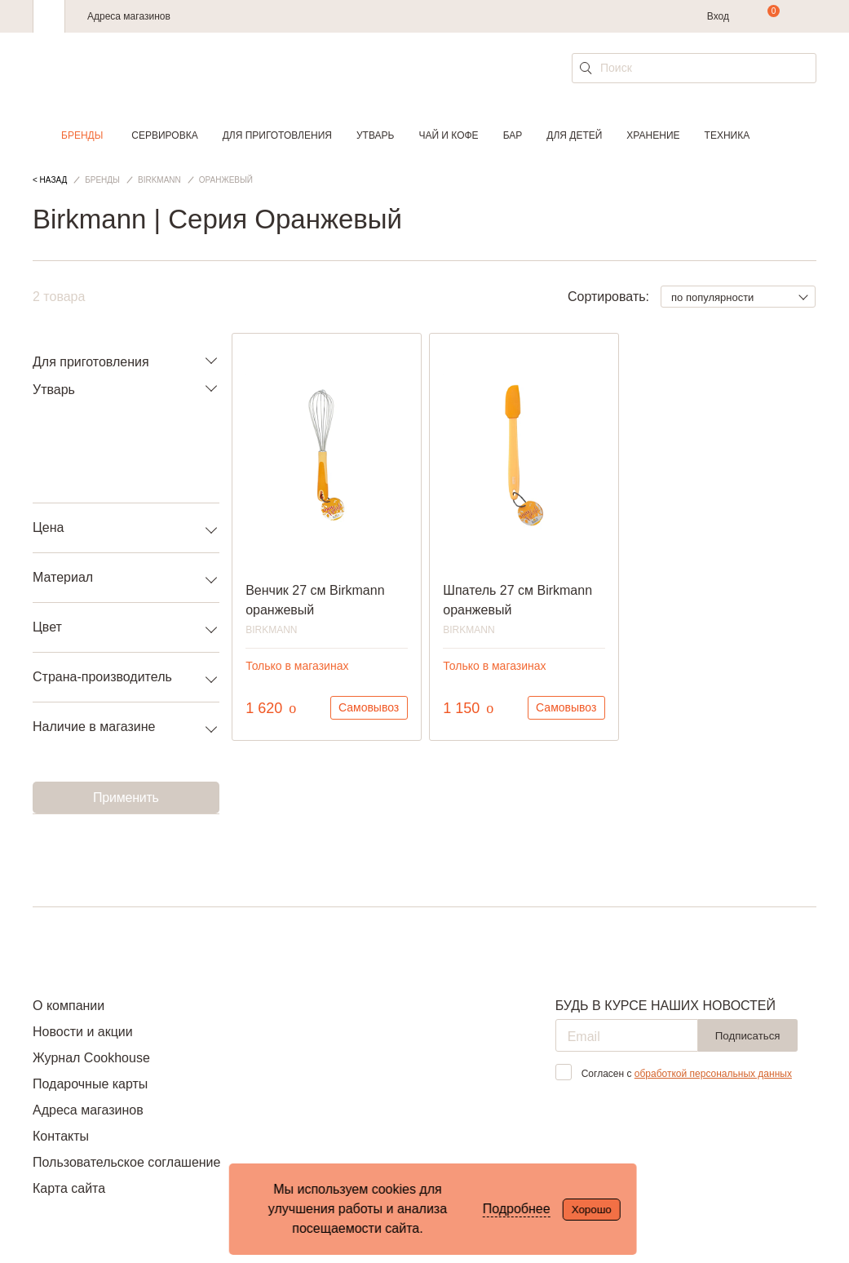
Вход (718, 16)
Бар (513, 135)
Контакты (61, 1136)
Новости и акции (83, 1032)
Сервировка (164, 135)
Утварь (375, 135)
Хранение (652, 135)
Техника (727, 135)
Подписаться (747, 1036)
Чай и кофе (448, 135)
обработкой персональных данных (713, 1073)
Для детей (574, 135)
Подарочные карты (90, 1084)
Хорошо (592, 1209)
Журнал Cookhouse (91, 1058)
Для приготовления (277, 135)
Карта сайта (69, 1188)
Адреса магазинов (128, 16)
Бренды (82, 135)
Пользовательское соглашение (126, 1162)
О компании (68, 1006)
